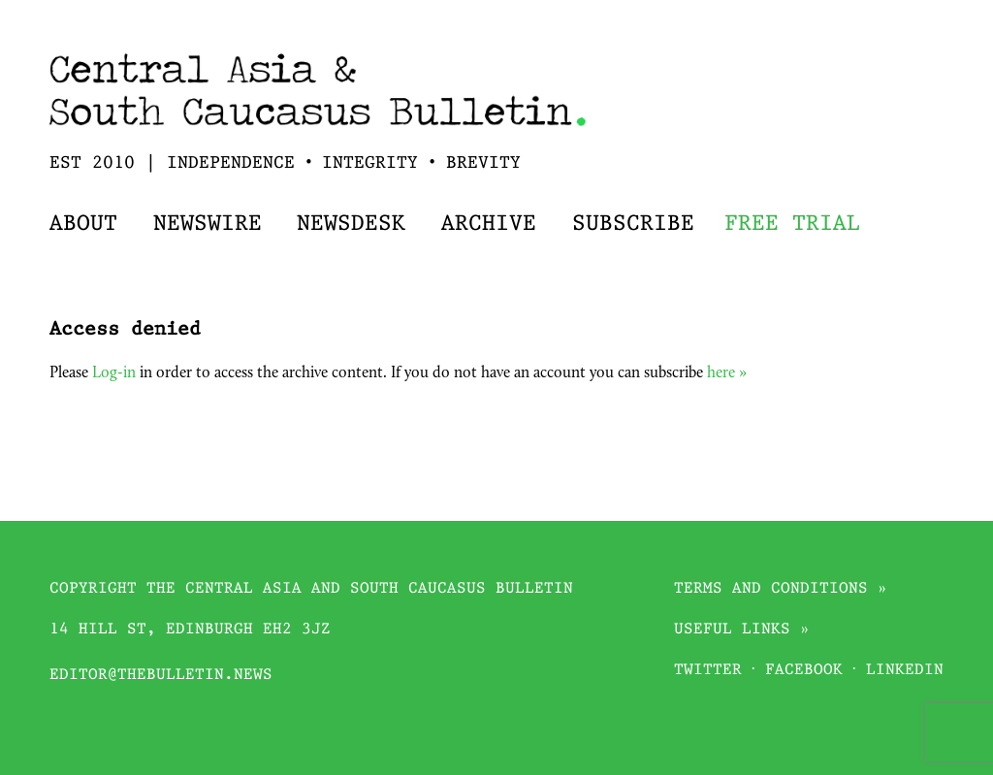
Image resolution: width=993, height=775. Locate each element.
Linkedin (905, 670)
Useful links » (742, 630)
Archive (488, 224)
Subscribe (633, 224)
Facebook (804, 670)
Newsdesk (351, 224)
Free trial (792, 224)
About (83, 224)
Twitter (708, 670)
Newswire (207, 224)
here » (727, 373)
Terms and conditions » (780, 589)
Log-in (114, 373)
